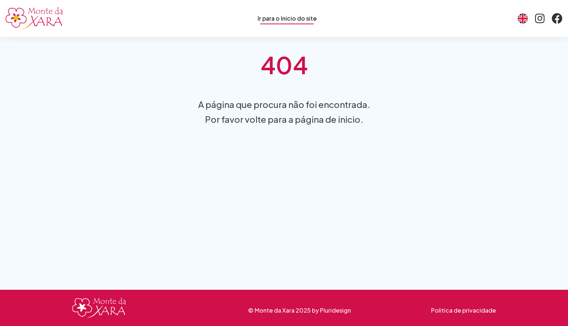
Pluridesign (335, 310)
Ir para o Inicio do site (287, 18)
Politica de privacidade (463, 310)
